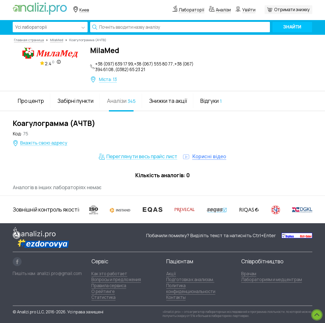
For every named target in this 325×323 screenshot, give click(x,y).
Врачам (248, 274)
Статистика (103, 297)
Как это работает (109, 274)
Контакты (176, 297)
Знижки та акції (168, 100)
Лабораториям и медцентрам (271, 279)
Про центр (31, 100)
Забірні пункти (75, 100)
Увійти (248, 10)
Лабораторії (191, 10)
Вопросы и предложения (116, 279)
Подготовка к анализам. (190, 279)
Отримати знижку (292, 9)
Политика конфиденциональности (190, 288)
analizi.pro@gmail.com (59, 273)
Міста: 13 (108, 79)
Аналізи (223, 10)
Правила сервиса (108, 285)
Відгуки (211, 100)
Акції (171, 274)
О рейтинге (103, 291)
